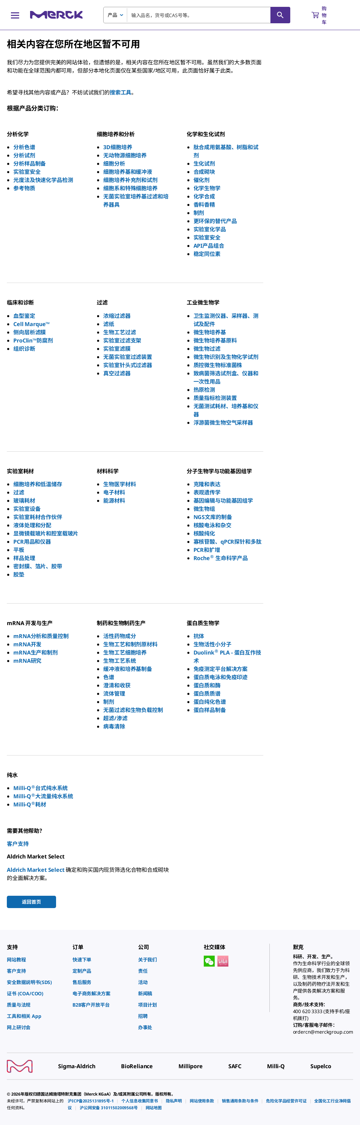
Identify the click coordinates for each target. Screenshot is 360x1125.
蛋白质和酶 (207, 685)
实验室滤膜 (116, 348)
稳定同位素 (207, 254)
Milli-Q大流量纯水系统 (43, 796)
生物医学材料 (119, 484)
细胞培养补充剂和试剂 (130, 180)
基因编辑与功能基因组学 (223, 500)
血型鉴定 (24, 316)
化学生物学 (207, 188)
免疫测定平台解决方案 (221, 669)
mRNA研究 (27, 660)
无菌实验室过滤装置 (127, 357)
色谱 (108, 677)
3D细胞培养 (117, 147)
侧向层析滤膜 (29, 332)
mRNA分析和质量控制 (40, 636)
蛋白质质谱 (207, 693)
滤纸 (108, 324)
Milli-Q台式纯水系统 (40, 788)
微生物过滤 (207, 348)
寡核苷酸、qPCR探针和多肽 (228, 541)
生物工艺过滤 (119, 332)
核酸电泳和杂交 (212, 525)
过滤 (18, 492)
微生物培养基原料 (215, 340)
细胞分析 (114, 163)
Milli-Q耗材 (29, 804)
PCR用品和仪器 (32, 541)
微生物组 (204, 509)
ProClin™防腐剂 (33, 340)
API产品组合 (209, 245)
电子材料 (114, 492)
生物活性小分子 (212, 644)
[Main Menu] (15, 15)
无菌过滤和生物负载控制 (133, 710)
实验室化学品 (210, 229)
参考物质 (24, 188)
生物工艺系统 (119, 660)
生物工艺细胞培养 (125, 652)
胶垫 (18, 574)
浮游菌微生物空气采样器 (223, 422)
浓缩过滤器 (116, 316)
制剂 (199, 213)
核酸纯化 (204, 533)
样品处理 (24, 558)
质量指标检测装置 (215, 398)
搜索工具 (120, 92)
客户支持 (17, 844)
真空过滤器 (116, 373)
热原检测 (204, 389)
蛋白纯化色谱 (210, 702)
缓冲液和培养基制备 (127, 669)
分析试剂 (24, 155)
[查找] (280, 15)
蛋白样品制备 (210, 710)
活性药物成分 (119, 636)
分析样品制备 (29, 163)
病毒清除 (114, 726)
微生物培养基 (210, 332)
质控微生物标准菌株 (218, 365)
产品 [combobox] (112, 15)
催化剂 (202, 180)
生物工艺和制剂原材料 (130, 644)
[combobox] (196, 15)
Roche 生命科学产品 (221, 558)
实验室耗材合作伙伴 (37, 517)
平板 (18, 550)
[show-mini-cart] (325, 15)
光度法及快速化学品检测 (43, 180)
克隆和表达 (207, 484)
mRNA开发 (27, 644)
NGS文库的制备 (213, 517)
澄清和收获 (116, 685)
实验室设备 (26, 509)
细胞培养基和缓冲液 (127, 172)
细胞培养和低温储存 (37, 484)
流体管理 (114, 693)
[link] (36, 959)
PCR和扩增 (207, 550)
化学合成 (204, 196)
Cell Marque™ (31, 324)
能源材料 (114, 500)
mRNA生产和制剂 (35, 652)
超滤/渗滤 (115, 718)
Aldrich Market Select (36, 870)
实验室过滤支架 (122, 340)
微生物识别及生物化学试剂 (226, 357)
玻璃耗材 (24, 500)
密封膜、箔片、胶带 (37, 566)
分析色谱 (24, 147)
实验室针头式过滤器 (127, 365)
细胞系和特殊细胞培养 (130, 188)
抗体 (199, 636)
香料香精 (204, 204)
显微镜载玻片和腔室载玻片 (45, 533)
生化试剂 (204, 163)
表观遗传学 (207, 492)
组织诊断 (24, 348)
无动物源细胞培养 (125, 155)
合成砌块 (204, 172)
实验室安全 (26, 172)
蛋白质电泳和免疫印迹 (221, 677)
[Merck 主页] (56, 15)
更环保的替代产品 (215, 221)
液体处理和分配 (32, 525)
